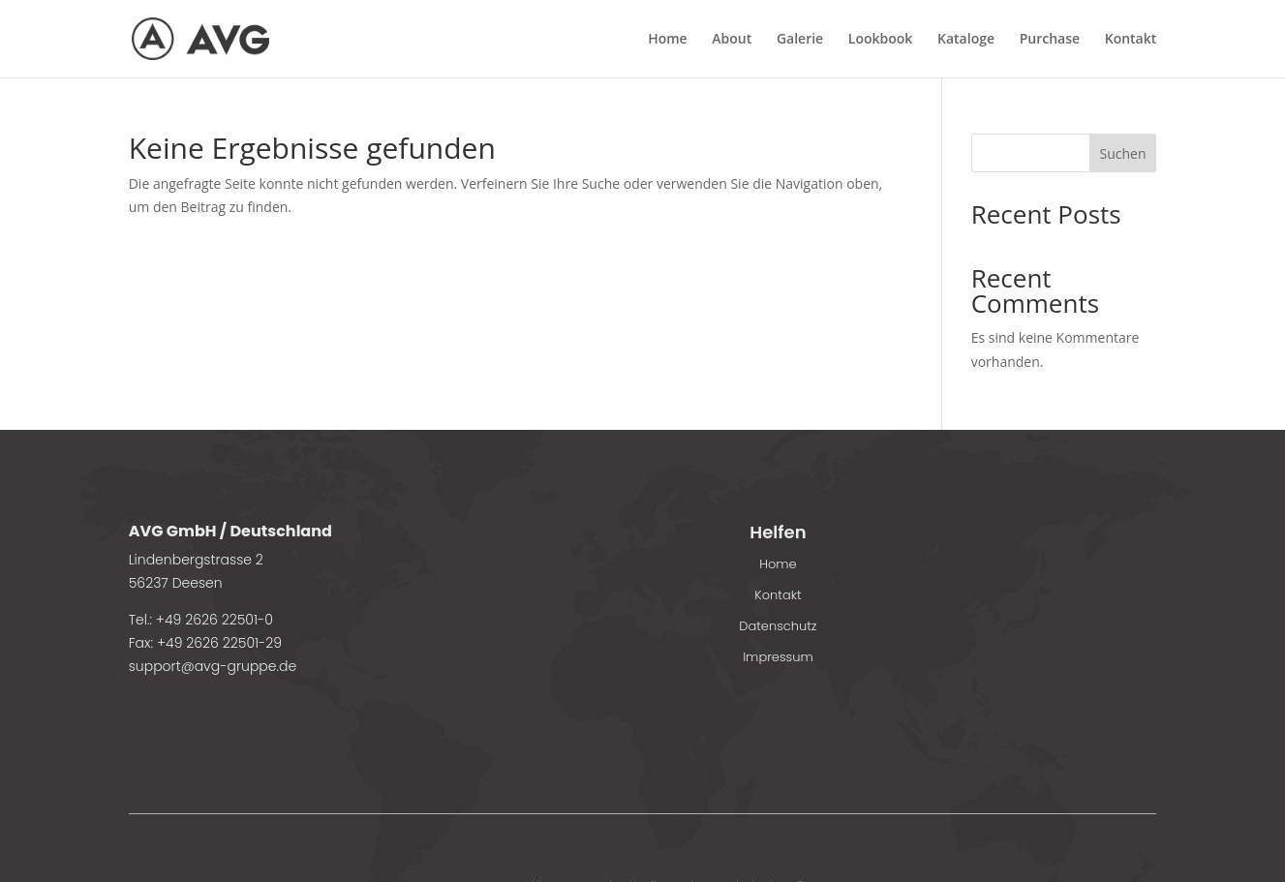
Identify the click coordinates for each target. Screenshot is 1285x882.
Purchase (1050, 39)
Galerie (800, 39)
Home (668, 39)
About (731, 39)
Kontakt (1131, 39)
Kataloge (965, 39)
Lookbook (880, 39)
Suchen (1122, 153)
